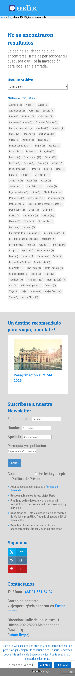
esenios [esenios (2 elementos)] (54, 145)
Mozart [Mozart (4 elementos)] (34, 209)
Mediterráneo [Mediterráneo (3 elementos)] (36, 198)
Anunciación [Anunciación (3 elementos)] (17, 110)
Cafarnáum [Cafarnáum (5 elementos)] (45, 116)
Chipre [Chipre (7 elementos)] (14, 134)
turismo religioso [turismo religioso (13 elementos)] (30, 285)
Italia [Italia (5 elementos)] (13, 174)
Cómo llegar (18, 635)
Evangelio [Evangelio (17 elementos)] (47, 151)
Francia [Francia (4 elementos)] (14, 157)
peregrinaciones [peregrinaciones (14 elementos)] (54, 233)
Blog (10, 17)
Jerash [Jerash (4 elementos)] (26, 174)
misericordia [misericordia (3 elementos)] (56, 198)
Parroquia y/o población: (27, 445)
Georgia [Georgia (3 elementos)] (14, 163)
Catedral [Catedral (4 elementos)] (58, 128)
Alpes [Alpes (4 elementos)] (30, 104)
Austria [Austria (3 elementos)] (34, 110)
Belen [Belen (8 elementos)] (13, 116)
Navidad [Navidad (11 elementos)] (48, 215)
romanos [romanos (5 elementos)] (28, 256)
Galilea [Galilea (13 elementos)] (50, 157)
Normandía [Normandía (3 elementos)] (45, 221)
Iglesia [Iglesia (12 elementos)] (57, 163)
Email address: (20, 418)
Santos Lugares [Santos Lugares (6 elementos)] (18, 273)
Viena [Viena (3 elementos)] (13, 297)
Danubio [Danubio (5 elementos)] (28, 139)
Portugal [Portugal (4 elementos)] (59, 244)
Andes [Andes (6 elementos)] (43, 104)
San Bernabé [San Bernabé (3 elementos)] (42, 262)
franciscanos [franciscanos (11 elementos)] (32, 157)
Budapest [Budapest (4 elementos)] (28, 116)
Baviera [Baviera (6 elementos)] (48, 110)
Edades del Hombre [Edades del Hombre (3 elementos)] (20, 145)
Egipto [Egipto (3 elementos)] (40, 145)
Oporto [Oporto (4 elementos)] (14, 227)
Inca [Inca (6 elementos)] (36, 169)
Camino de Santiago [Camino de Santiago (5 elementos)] (20, 122)
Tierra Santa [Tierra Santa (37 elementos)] (35, 279)
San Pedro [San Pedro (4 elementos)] (34, 268)
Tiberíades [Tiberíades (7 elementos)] (16, 279)
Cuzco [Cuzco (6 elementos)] (14, 139)
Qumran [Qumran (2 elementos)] (27, 250)
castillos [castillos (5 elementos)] (42, 128)
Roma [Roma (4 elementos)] (13, 256)
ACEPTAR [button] (45, 665)
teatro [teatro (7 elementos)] (49, 273)
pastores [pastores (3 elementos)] (29, 227)
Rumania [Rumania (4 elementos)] (43, 256)
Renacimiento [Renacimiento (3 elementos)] (45, 250)
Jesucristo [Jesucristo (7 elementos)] (16, 180)
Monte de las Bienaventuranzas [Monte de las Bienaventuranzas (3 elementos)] (45, 204)
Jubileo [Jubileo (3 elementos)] (51, 186)
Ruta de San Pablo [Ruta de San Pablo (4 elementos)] (19, 262)
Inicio (2, 17)
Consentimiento (20, 473)
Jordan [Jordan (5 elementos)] (46, 180)
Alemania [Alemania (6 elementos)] (15, 104)
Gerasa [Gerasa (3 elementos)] (29, 163)
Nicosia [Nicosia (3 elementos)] (29, 221)
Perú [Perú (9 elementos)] (31, 244)
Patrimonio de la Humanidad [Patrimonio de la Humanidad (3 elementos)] (24, 233)
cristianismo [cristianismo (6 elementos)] (46, 134)
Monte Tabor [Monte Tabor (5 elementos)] (17, 209)
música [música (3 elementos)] (14, 215)
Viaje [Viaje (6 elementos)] (13, 291)
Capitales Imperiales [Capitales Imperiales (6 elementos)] (21, 128)
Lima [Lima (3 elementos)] (36, 192)
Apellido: (15, 436)
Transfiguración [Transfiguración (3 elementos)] (56, 279)
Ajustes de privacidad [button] (20, 665)
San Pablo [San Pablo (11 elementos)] (16, 268)
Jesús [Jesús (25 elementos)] (32, 180)
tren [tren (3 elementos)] (13, 285)
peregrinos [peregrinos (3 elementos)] (16, 244)
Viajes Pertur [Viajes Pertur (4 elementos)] (53, 291)
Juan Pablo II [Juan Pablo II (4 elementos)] (34, 186)
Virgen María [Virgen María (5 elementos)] (30, 297)
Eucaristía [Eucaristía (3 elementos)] (15, 151)
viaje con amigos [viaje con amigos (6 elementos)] (31, 291)
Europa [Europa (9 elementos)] (31, 151)
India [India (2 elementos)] (48, 169)
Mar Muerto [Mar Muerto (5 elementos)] (16, 198)
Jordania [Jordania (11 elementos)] (15, 186)
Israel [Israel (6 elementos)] (60, 169)
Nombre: (14, 427)
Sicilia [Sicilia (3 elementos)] (36, 273)
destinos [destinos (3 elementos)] (43, 139)
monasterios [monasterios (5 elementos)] (17, 204)
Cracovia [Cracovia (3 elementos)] (29, 134)
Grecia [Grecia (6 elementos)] (43, 163)
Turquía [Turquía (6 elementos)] (50, 285)
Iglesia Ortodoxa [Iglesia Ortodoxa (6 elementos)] (18, 169)
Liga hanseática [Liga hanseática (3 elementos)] (18, 192)
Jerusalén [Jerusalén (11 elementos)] (42, 174)
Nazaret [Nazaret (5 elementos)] (14, 221)
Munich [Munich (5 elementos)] (48, 209)
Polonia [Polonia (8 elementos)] (44, 244)
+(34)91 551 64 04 (37, 591)
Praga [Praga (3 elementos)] (13, 250)
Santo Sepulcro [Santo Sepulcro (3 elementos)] (54, 268)
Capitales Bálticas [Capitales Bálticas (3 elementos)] (46, 122)
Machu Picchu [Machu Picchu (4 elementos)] (52, 192)
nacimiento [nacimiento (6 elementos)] (30, 215)
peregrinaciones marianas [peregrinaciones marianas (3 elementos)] (23, 239)
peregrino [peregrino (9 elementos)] (48, 239)
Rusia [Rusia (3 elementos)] (57, 256)
